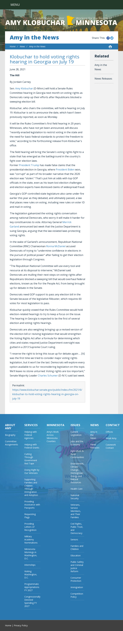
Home (13, 46)
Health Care (76, 488)
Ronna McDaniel (56, 246)
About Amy (10, 426)
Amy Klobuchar (24, 88)
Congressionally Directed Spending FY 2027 (32, 601)
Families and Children (77, 547)
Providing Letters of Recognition (30, 526)
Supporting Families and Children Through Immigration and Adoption (31, 487)
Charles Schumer (48, 375)
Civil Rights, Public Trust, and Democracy (77, 528)
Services (31, 425)
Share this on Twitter (111, 38)
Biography (10, 434)
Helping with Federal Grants (31, 446)
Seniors (74, 539)
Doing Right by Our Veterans (31, 471)
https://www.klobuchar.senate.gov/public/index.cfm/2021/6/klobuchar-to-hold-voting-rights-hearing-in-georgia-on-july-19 (47, 394)
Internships (30, 564)
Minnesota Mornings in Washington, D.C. (30, 554)
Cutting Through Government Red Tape (30, 459)
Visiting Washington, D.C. (30, 574)
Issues (75, 425)
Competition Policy (77, 595)
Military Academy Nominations (31, 539)
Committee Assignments (11, 443)
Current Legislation (76, 433)
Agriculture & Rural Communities (77, 454)
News (22, 46)
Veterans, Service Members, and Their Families (76, 511)
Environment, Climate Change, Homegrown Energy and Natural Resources (77, 473)
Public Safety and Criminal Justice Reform (77, 566)
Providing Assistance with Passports (32, 504)
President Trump (29, 165)
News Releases (103, 78)
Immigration (77, 587)
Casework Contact (111, 446)
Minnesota (55, 425)
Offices (109, 431)
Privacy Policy (21, 625)
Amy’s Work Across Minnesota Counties (53, 436)
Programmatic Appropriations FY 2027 (31, 587)
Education (76, 555)
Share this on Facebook (108, 38)
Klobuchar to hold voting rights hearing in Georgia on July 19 (44, 59)
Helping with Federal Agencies (30, 435)
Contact (113, 425)
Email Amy (111, 438)
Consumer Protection (76, 579)
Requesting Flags (30, 516)
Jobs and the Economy (77, 443)
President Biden (65, 169)
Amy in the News (34, 37)
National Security (75, 497)
